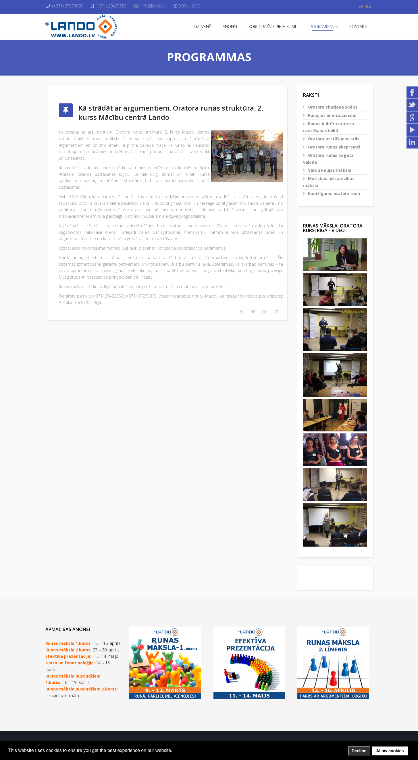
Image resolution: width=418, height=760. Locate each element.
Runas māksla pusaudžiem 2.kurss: (81, 689)
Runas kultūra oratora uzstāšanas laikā (328, 127)
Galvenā (202, 26)
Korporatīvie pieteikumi (272, 26)
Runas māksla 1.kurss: (68, 643)
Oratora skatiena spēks (332, 107)
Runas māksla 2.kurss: (68, 650)
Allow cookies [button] (390, 751)
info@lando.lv (157, 6)
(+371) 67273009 (69, 6)
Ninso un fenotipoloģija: (70, 663)
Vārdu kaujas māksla (329, 170)
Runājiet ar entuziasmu (332, 115)
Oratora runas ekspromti (333, 147)
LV (361, 6)
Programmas (320, 26)
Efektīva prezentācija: (68, 656)
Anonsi (230, 26)
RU (368, 6)
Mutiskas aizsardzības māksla (329, 182)
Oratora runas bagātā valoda (328, 159)
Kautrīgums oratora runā (333, 193)
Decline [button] (359, 751)
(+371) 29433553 (114, 6)
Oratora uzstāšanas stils (333, 138)
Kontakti (358, 26)
